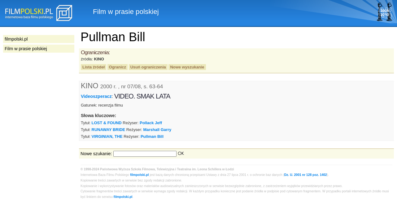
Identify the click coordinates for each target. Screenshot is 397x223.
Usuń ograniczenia (148, 67)
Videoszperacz (96, 96)
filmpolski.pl (139, 175)
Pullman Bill (152, 136)
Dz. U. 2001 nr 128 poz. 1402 (305, 175)
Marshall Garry (157, 129)
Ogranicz (117, 67)
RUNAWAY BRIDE (108, 129)
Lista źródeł (93, 67)
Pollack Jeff (151, 122)
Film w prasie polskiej (26, 48)
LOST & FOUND (107, 122)
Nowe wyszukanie (187, 67)
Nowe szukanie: (96, 153)
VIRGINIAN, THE (107, 136)
